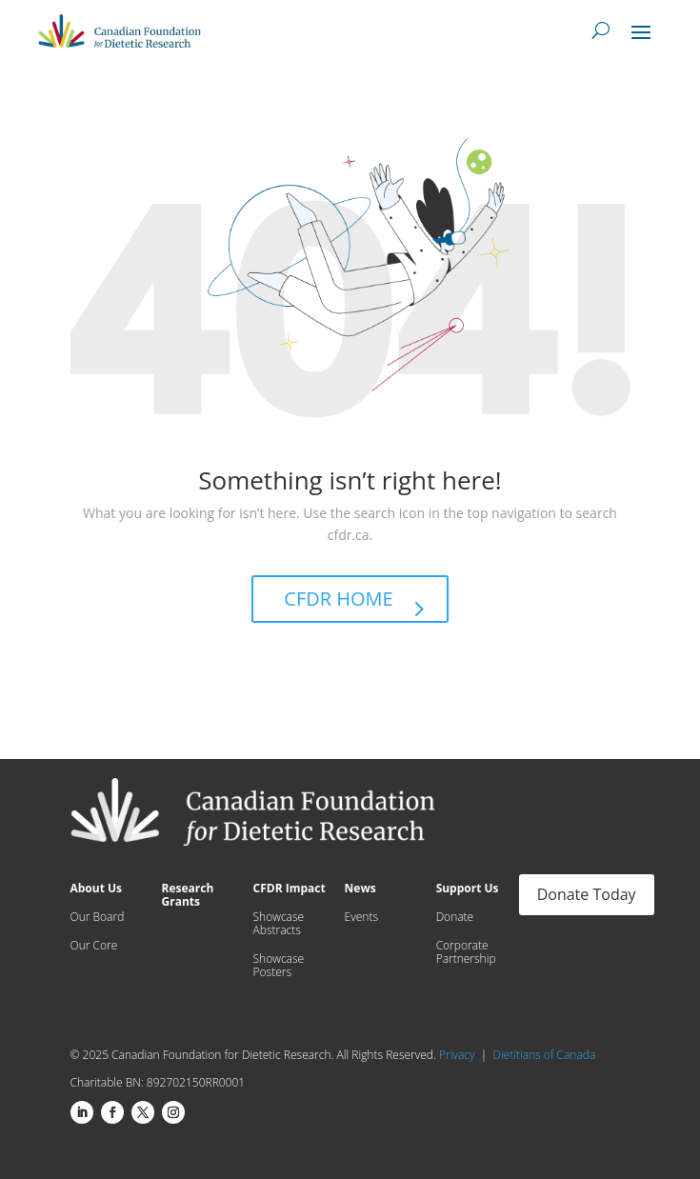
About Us (96, 889)
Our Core (94, 946)
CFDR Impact (289, 889)
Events (361, 917)
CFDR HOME (338, 598)
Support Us (467, 889)
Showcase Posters (279, 966)
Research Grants (188, 895)
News (360, 889)
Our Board (97, 917)
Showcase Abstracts (279, 924)
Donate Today (586, 894)
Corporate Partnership (466, 953)
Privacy (460, 1055)
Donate (455, 917)
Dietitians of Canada (543, 1055)
